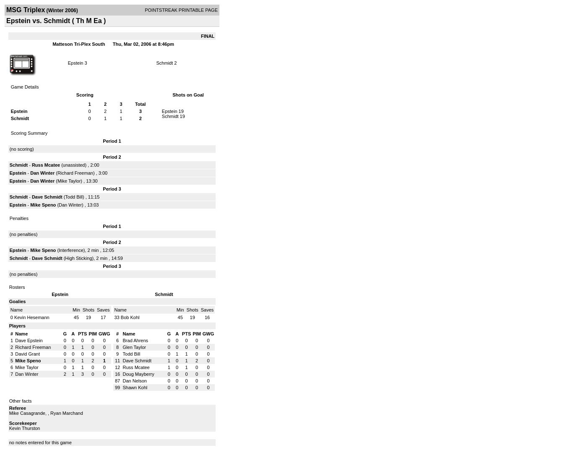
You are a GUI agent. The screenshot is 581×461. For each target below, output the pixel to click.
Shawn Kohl (135, 387)
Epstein (75, 62)
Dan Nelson (135, 380)
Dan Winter (42, 172)
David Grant (27, 353)
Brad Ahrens (136, 340)
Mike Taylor (69, 180)
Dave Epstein (28, 340)
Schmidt (164, 62)
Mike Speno (43, 204)
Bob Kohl (130, 317)
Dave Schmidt (47, 196)
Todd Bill (74, 196)
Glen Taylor (134, 347)
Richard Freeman (75, 172)
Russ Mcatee (46, 165)
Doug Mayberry (138, 374)
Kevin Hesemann (32, 317)
